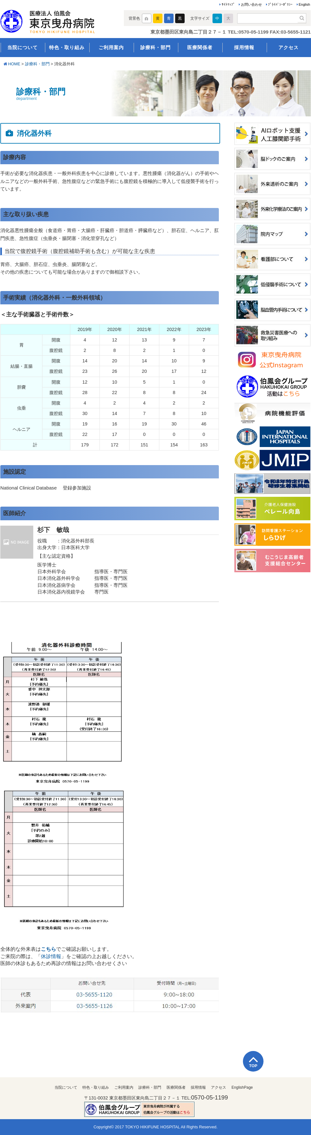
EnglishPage (242, 1087)
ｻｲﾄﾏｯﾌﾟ (228, 4)
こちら (48, 949)
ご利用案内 (111, 47)
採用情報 (244, 47)
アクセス (288, 47)
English (304, 4)
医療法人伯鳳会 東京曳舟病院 (56, 20)
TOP (253, 1065)
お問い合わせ (251, 4)
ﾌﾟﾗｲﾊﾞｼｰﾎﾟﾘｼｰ (280, 4)
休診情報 (51, 956)
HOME (14, 64)
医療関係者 (200, 47)
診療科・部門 (155, 47)
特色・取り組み (67, 47)
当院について (22, 47)
